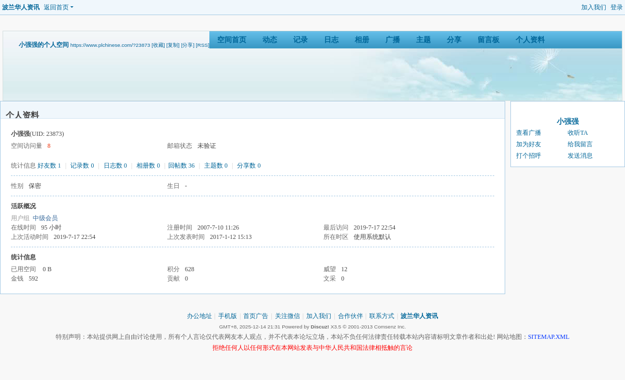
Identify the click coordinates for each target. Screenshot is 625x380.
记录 (300, 40)
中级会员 (45, 218)
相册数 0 (148, 165)
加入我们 (593, 7)
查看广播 (528, 132)
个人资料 (530, 40)
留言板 (488, 40)
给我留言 (580, 144)
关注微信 (287, 316)
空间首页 (231, 40)
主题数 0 (216, 165)
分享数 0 (248, 165)
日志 (331, 40)
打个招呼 (528, 155)
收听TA (578, 132)
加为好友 (528, 144)
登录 (616, 7)
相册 (362, 40)
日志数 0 (115, 165)
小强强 (568, 121)
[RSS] (202, 45)
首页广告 (255, 316)
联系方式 (381, 316)
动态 (269, 40)
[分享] (188, 45)
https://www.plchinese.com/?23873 (110, 45)
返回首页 (56, 7)
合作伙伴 (350, 316)
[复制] (173, 45)
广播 (392, 40)
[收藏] (158, 45)
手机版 (227, 316)
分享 (454, 40)
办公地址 (199, 316)
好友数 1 (49, 165)
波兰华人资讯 (21, 7)
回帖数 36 (181, 165)
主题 (423, 40)
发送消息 (580, 155)
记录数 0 (82, 165)
